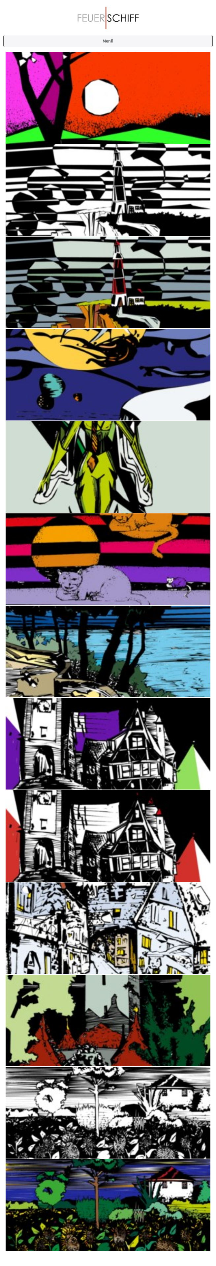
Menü (108, 41)
